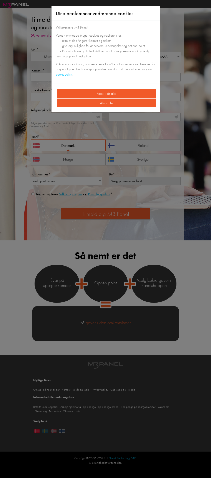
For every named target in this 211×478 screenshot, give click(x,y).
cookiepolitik (64, 74)
